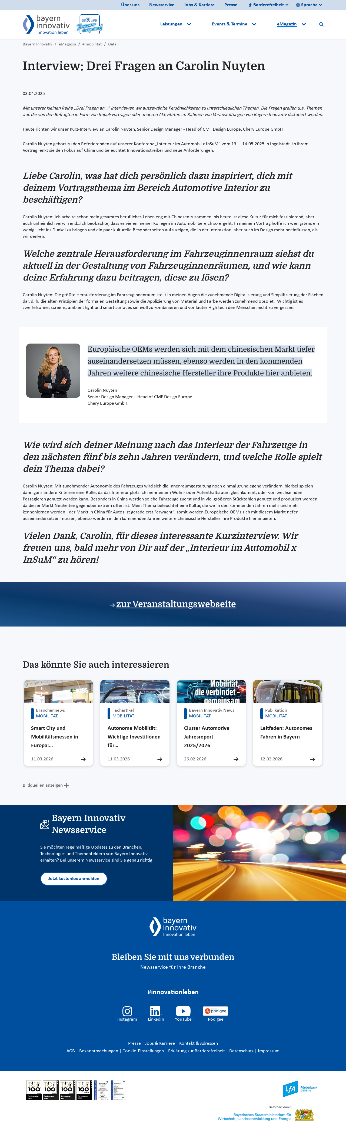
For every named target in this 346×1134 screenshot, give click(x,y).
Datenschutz (242, 1051)
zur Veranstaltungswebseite (176, 604)
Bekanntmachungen (99, 1051)
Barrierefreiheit (266, 5)
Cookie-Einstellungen (143, 1051)
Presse (230, 5)
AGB (71, 1051)
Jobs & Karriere (199, 5)
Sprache (307, 5)
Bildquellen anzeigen (43, 785)
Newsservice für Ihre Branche (173, 967)
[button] (202, 24)
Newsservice (161, 5)
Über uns (130, 5)
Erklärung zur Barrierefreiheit (197, 1051)
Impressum (269, 1051)
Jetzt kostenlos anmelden (73, 878)
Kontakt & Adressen (198, 1043)
